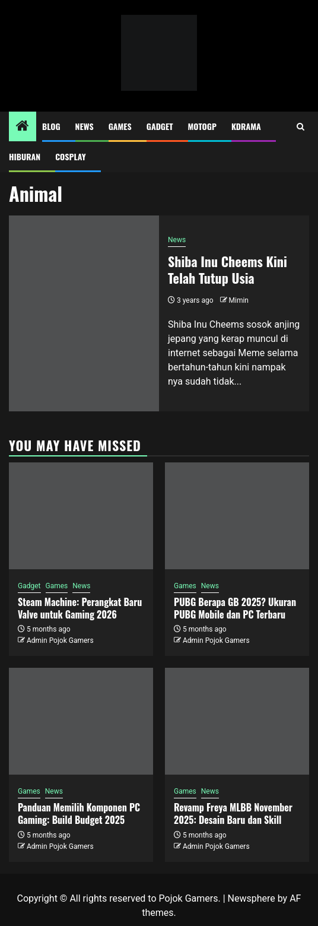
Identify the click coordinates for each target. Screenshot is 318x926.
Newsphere (251, 898)
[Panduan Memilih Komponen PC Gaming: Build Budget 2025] (81, 721)
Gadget (160, 126)
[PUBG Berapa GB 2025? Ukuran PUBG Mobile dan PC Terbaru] (237, 515)
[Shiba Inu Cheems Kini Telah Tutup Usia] (84, 313)
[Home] (22, 127)
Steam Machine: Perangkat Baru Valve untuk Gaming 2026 (80, 608)
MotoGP (202, 126)
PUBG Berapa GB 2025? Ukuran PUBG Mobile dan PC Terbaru (235, 608)
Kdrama (246, 126)
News (84, 126)
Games (120, 126)
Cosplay (70, 156)
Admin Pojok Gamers (60, 640)
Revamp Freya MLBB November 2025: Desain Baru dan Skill (233, 813)
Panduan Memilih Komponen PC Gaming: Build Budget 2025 (79, 813)
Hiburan (24, 156)
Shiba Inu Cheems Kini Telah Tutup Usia (227, 270)
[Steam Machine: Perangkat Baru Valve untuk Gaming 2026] (81, 515)
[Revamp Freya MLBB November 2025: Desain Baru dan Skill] (237, 721)
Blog (51, 126)
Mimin (239, 300)
